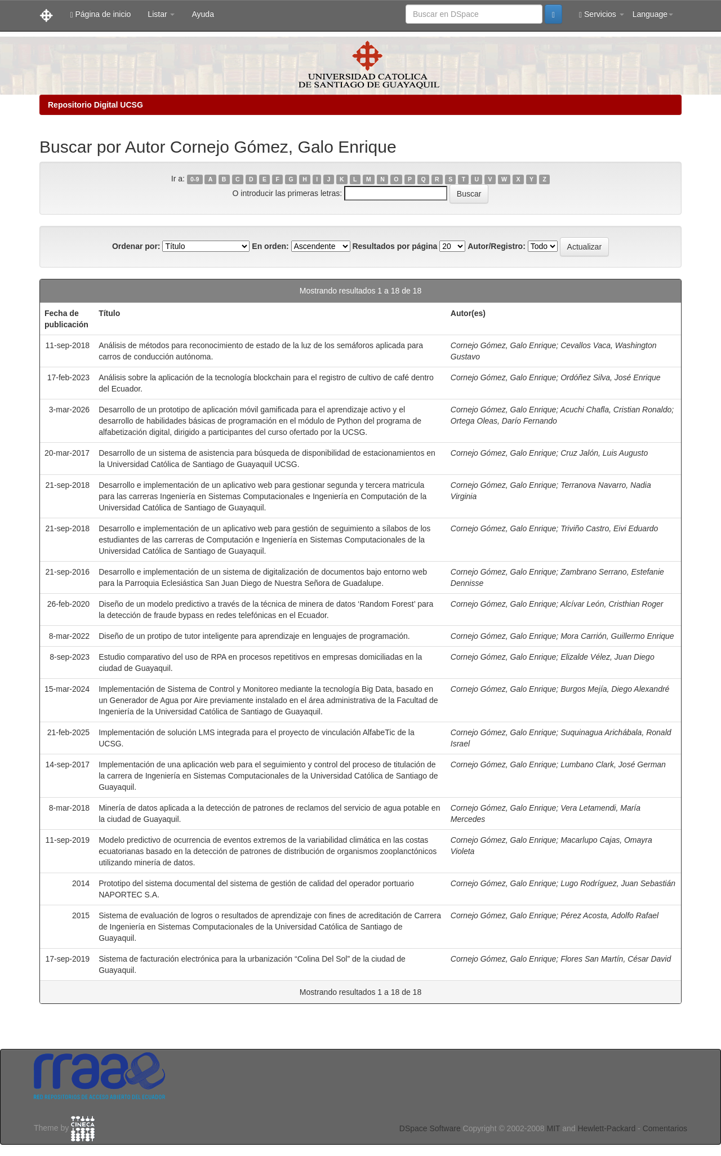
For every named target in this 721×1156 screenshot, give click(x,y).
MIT (553, 1128)
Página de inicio (100, 14)
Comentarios (665, 1128)
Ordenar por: (136, 246)
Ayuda (202, 14)
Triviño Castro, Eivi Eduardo (609, 528)
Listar (161, 14)
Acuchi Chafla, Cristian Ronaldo (616, 409)
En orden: (270, 246)
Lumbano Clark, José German (613, 764)
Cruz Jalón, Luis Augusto (604, 452)
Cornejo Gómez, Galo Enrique (504, 345)
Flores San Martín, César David (615, 958)
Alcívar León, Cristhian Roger (612, 603)
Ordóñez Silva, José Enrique (610, 377)
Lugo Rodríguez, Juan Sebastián (617, 883)
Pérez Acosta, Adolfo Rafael (609, 915)
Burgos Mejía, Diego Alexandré (614, 688)
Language (653, 14)
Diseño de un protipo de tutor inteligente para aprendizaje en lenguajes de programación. (254, 636)
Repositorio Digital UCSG (95, 104)
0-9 (194, 179)
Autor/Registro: (497, 246)
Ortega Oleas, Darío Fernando (504, 420)
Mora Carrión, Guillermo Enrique (617, 636)
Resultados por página (394, 246)
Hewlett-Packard (606, 1128)
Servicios (601, 14)
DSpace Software (430, 1128)
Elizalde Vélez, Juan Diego (607, 656)
